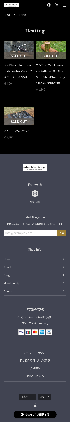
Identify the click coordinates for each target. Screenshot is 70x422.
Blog (7, 275)
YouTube (35, 201)
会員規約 (35, 368)
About (7, 267)
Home (7, 14)
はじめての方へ (35, 376)
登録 (61, 232)
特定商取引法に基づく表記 (35, 360)
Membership (12, 283)
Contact (9, 291)
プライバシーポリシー (35, 353)
